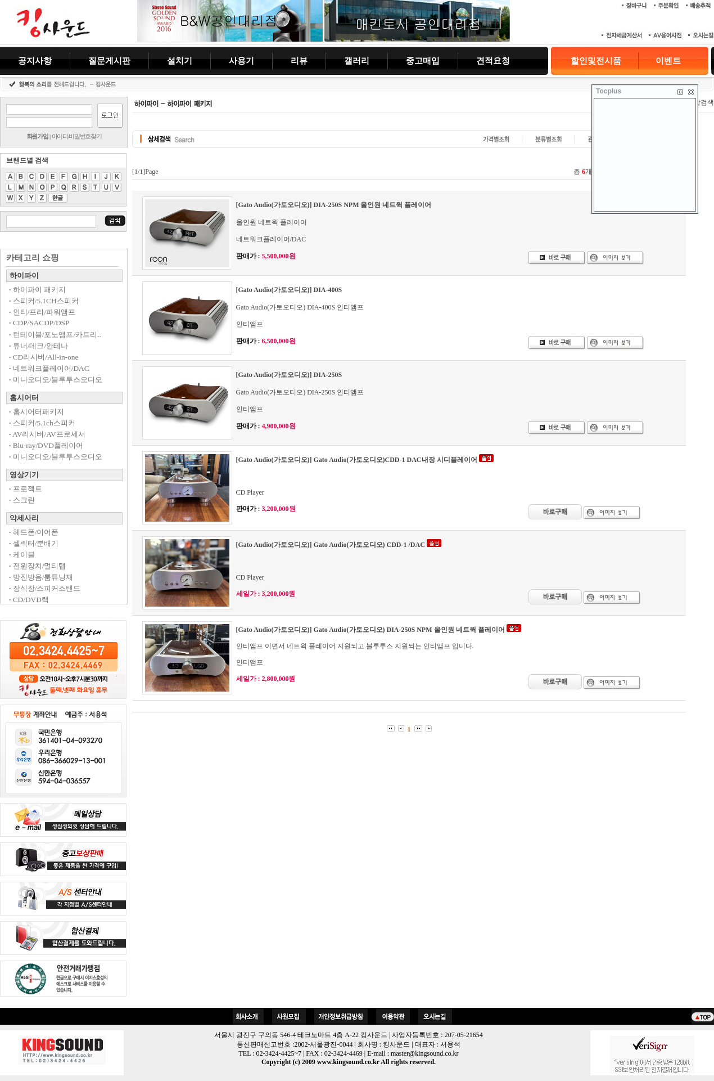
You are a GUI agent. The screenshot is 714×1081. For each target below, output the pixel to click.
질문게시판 (109, 60)
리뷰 (299, 60)
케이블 (22, 554)
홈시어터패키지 (36, 411)
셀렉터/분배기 (33, 543)
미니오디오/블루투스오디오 (55, 379)
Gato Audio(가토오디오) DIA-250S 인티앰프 (300, 392)
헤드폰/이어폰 (33, 532)
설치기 (179, 60)
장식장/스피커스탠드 (44, 588)
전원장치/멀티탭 (37, 566)
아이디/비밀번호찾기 (77, 136)
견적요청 (493, 60)
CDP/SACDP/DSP (39, 323)
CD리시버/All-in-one (43, 357)
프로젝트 (25, 489)
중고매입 (423, 60)
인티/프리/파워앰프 (42, 312)
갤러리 (356, 60)
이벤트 (668, 60)
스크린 (22, 500)
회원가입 (37, 136)
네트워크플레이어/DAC (49, 368)
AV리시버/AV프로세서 (47, 434)
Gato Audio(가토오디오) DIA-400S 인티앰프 (300, 307)
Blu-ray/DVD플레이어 (46, 445)
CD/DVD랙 (29, 599)
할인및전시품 (596, 60)
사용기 (241, 60)
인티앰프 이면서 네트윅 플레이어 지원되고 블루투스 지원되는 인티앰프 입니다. (355, 646)
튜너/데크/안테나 (38, 346)
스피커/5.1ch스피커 (42, 423)
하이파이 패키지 (37, 289)
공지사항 (35, 60)
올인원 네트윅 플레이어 (271, 222)
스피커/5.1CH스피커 (44, 301)
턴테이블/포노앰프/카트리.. (55, 334)
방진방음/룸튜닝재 (41, 577)
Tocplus (608, 91)
